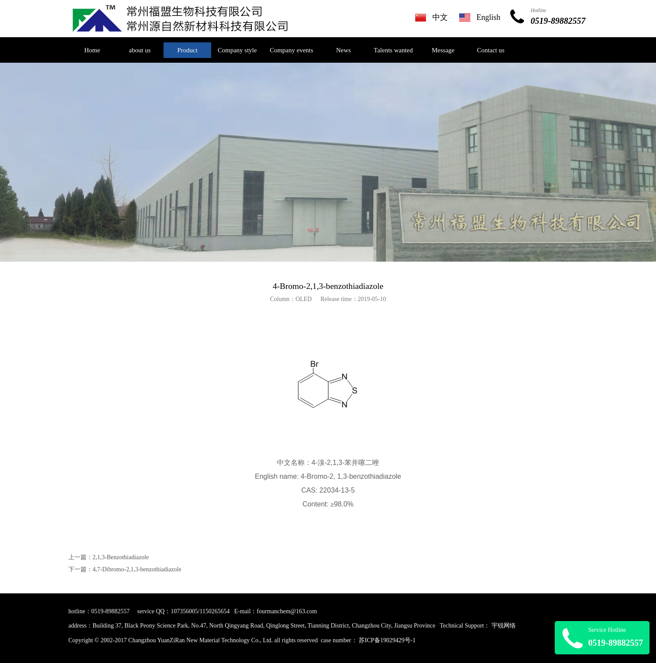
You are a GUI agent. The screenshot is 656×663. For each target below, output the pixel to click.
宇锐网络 (504, 625)
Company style (237, 50)
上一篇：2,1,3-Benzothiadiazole (108, 557)
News (343, 50)
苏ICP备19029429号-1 (387, 640)
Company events (291, 50)
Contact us (491, 50)
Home (92, 50)
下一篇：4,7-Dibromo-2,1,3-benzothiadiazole (124, 569)
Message (443, 50)
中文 (440, 17)
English (488, 17)
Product (187, 50)
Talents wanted (393, 50)
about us (140, 50)
